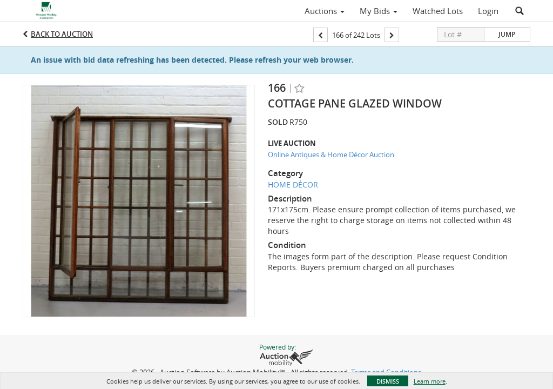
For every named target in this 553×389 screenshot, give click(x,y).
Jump (506, 34)
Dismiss (387, 381)
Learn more (430, 381)
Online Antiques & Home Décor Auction (331, 154)
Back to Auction (62, 34)
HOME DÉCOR (293, 184)
